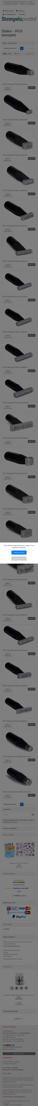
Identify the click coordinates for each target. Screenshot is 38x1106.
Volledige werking (19, 552)
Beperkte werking (18, 558)
